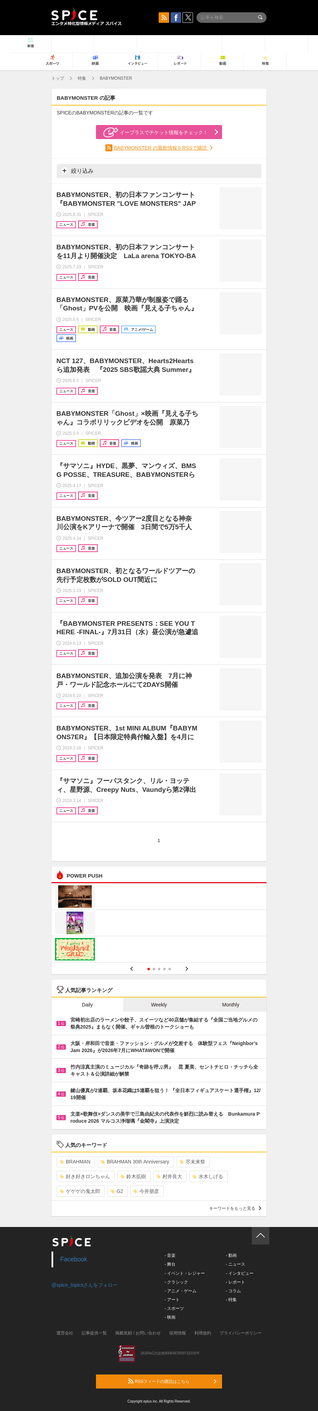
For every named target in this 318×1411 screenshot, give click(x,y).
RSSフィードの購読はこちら (172, 1381)
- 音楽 (170, 1255)
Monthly (230, 1005)
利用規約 (202, 1333)
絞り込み (77, 171)
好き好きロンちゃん (85, 1176)
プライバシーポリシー (241, 1333)
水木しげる (208, 1176)
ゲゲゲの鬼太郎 (80, 1191)
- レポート (235, 1282)
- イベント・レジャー (185, 1273)
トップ (57, 78)
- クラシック (176, 1282)
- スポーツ (174, 1308)
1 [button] (148, 969)
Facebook (73, 1259)
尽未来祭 (192, 1161)
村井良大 (169, 1176)
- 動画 (231, 1255)
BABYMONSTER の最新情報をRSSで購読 (161, 148)
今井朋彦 (146, 1191)
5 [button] (169, 969)
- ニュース (235, 1264)
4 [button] (164, 969)
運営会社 (64, 1333)
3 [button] (159, 969)
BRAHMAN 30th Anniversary (135, 1161)
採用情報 (177, 1333)
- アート (172, 1299)
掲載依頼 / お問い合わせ (138, 1333)
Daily (87, 1005)
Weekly (159, 1005)
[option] (159, 923)
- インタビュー (239, 1273)
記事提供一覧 (94, 1333)
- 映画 (170, 1317)
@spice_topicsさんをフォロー (84, 1285)
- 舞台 (170, 1264)
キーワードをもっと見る (235, 1208)
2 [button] (154, 969)
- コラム (233, 1290)
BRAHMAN (75, 1161)
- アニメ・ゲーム (180, 1290)
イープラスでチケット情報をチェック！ (155, 132)
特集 (82, 78)
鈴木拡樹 (133, 1176)
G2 (117, 1191)
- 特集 (231, 1299)
